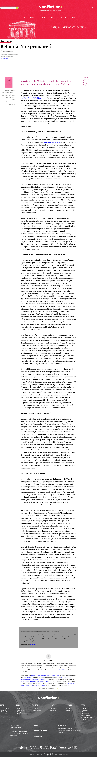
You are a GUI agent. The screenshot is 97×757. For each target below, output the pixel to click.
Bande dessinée (87, 717)
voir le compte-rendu (39, 685)
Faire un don (77, 731)
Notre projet (62, 729)
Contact (60, 732)
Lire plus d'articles (48, 689)
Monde (19, 708)
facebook (83, 7)
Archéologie (37, 710)
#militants (85, 86)
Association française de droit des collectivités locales (45, 675)
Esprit (53, 17)
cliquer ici (33, 644)
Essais (36, 725)
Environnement (22, 714)
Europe (19, 712)
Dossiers (38, 736)
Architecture (86, 715)
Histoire (36, 708)
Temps (43, 17)
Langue (68, 710)
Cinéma (84, 708)
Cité (23, 17)
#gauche (85, 84)
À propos (62, 725)
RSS (50, 754)
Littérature (69, 708)
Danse (84, 719)
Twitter (48, 754)
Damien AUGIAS (8, 51)
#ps (83, 82)
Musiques (85, 710)
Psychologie (53, 710)
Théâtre (84, 712)
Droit (2, 708)
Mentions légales (63, 754)
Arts (73, 17)
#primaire (85, 80)
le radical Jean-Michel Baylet (32, 98)
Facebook (45, 754)
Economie (4, 712)
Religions (53, 712)
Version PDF (4, 58)
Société (3, 710)
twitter (86, 7)
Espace (32, 17)
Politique (4, 714)
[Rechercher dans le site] (9, 8)
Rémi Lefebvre (10, 97)
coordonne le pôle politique (58, 670)
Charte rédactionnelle (65, 730)
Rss (92, 7)
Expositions (13, 735)
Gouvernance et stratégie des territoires (31, 681)
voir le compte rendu (42, 679)
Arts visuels (85, 714)
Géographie (21, 710)
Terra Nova (52, 142)
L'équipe (70, 729)
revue (28, 677)
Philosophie (53, 708)
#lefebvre (85, 77)
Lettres (63, 17)
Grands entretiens (42, 731)
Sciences (8, 708)
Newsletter (95, 7)
